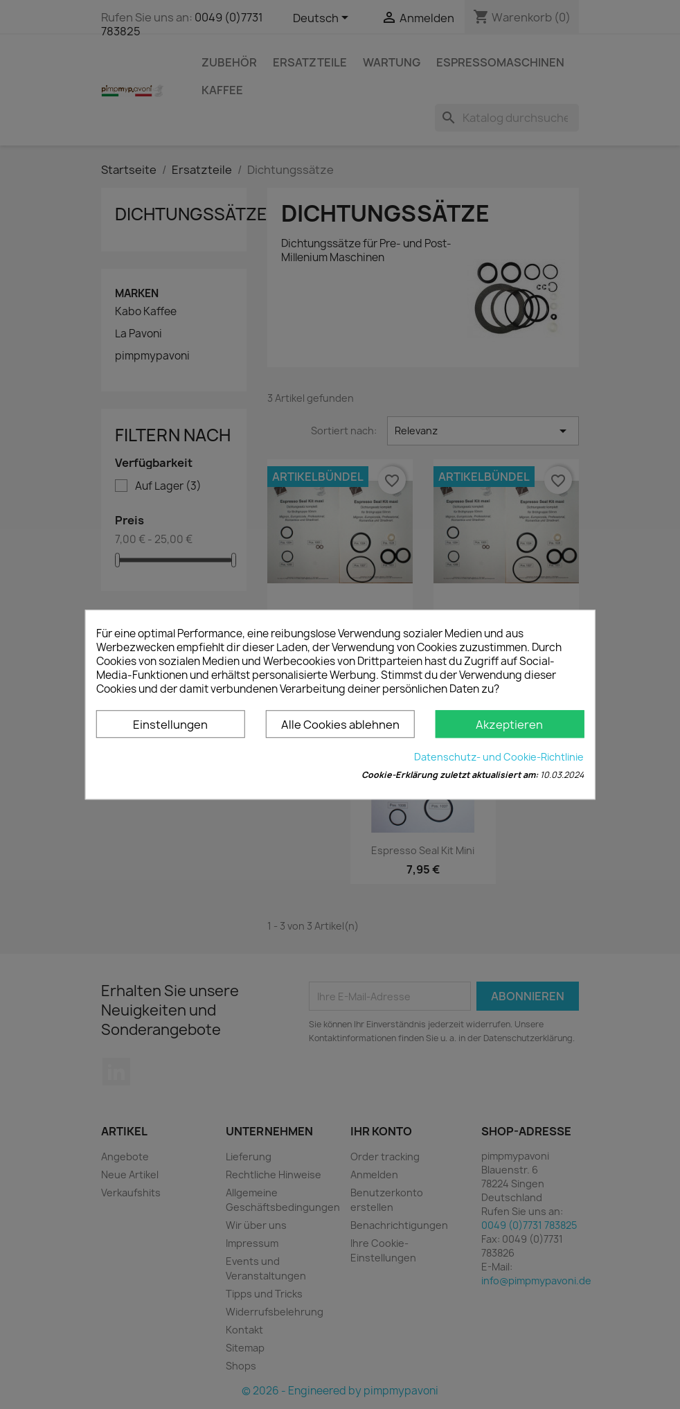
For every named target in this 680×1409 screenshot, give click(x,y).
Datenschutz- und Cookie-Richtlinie (499, 756)
